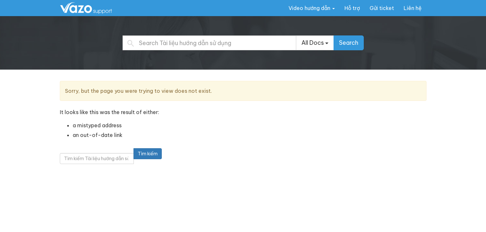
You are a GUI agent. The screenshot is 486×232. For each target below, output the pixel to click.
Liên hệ (413, 8)
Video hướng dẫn (312, 8)
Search (348, 42)
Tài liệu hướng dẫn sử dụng (100, 8)
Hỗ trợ (352, 8)
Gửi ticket (382, 8)
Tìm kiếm (148, 154)
